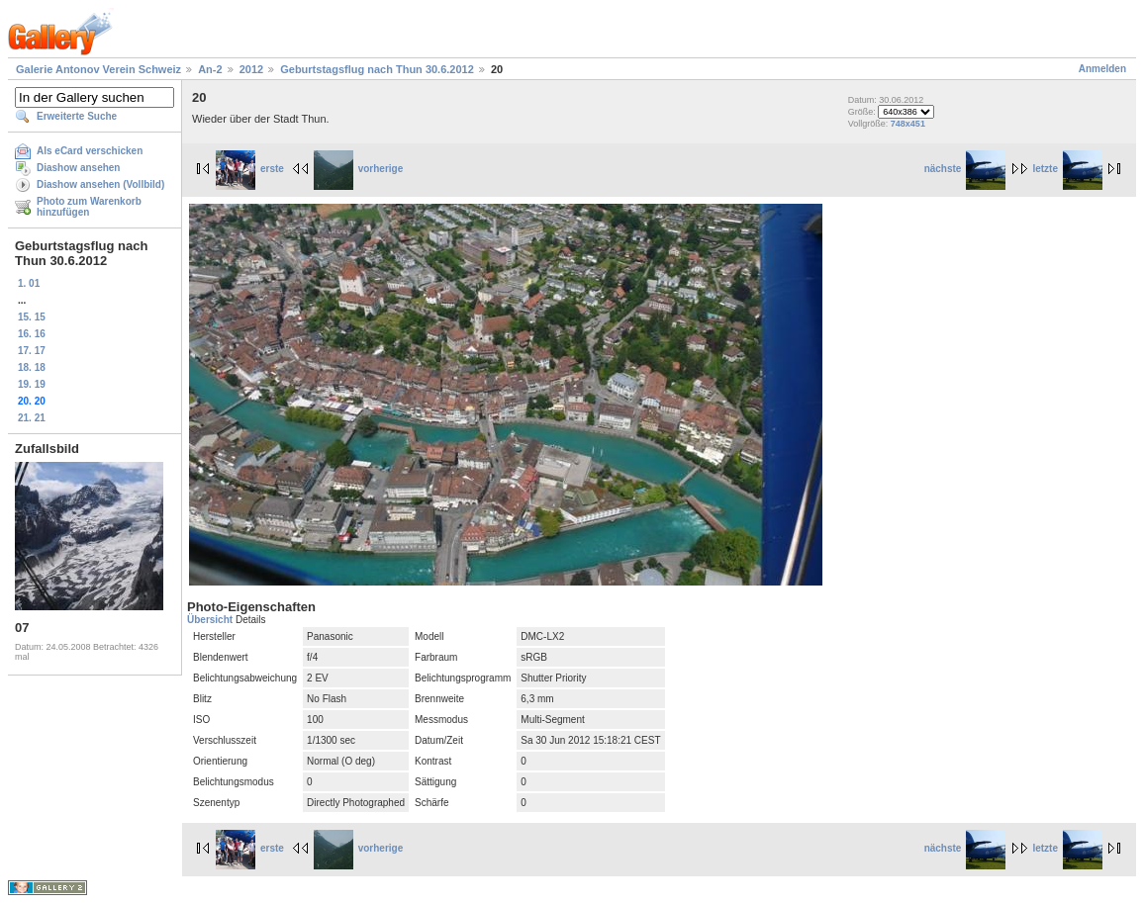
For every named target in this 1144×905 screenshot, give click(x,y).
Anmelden (1102, 68)
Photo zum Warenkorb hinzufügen (89, 207)
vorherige (359, 168)
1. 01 (29, 283)
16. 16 (32, 333)
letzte (1067, 168)
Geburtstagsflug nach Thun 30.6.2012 (377, 69)
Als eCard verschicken (90, 150)
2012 (251, 69)
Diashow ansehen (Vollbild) (100, 184)
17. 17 (32, 350)
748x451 (908, 124)
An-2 (210, 69)
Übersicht (211, 619)
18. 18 (32, 367)
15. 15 (32, 317)
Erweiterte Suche (77, 116)
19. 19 (32, 384)
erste (250, 168)
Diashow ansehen (78, 167)
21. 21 (32, 417)
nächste (965, 168)
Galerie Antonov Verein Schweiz (98, 69)
